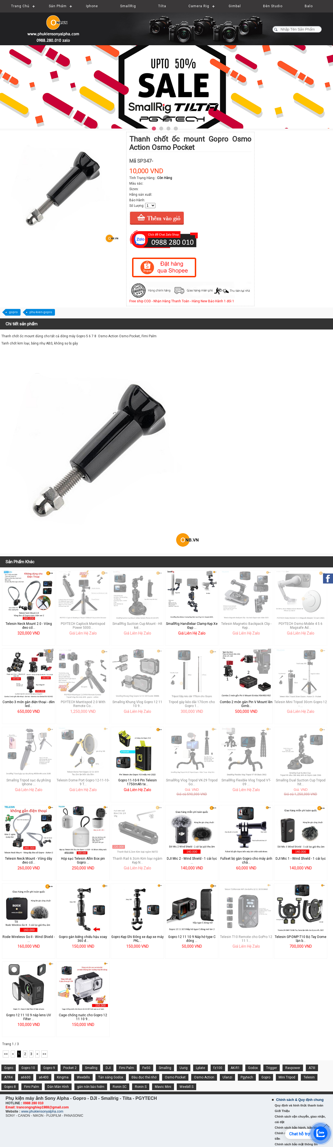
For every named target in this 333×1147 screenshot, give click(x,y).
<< (6, 1054)
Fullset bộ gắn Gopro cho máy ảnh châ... (246, 860)
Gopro (8, 1068)
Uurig (184, 1068)
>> (44, 1054)
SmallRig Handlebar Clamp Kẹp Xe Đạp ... (192, 626)
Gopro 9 (49, 1068)
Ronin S (141, 1087)
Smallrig (91, 1068)
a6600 (26, 1077)
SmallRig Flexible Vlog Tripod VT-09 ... (246, 782)
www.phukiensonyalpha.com (42, 1111)
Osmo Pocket (175, 1077)
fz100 (217, 1068)
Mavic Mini (163, 1087)
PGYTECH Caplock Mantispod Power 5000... (83, 626)
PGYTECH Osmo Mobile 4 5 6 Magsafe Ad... (300, 626)
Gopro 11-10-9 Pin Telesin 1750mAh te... (137, 782)
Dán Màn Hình (58, 1087)
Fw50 (146, 1068)
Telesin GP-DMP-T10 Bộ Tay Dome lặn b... (300, 939)
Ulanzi (227, 1077)
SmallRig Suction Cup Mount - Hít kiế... (137, 626)
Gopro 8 (10, 1087)
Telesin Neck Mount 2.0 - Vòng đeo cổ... (29, 626)
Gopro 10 (28, 1068)
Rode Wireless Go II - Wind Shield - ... (28, 939)
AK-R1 (235, 1068)
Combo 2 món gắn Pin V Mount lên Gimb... (246, 704)
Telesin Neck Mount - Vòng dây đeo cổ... (28, 860)
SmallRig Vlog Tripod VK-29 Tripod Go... (192, 782)
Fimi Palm (126, 1068)
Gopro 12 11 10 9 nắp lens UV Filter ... (28, 1017)
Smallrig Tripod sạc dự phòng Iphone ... (28, 782)
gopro (13, 312)
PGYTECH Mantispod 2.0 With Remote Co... (83, 704)
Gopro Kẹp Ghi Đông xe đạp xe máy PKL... (137, 939)
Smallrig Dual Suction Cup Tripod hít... (301, 782)
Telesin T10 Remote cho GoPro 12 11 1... (246, 939)
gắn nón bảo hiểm (90, 1087)
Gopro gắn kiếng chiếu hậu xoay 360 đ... (83, 939)
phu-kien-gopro (40, 312)
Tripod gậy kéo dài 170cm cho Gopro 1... (192, 704)
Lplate (200, 1068)
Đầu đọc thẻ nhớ (144, 1077)
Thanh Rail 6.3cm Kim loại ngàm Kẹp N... (137, 860)
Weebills (83, 1077)
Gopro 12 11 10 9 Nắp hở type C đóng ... (192, 939)
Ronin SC (120, 1087)
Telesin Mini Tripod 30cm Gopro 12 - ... (300, 704)
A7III (312, 1068)
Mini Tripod (287, 1077)
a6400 (44, 1077)
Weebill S (186, 1087)
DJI (108, 1068)
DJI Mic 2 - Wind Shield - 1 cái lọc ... (192, 860)
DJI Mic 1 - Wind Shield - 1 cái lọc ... (301, 860)
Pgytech (247, 1077)
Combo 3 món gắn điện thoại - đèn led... (28, 704)
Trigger (271, 1068)
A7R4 (8, 1077)
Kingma (63, 1077)
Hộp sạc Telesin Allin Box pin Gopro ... (83, 860)
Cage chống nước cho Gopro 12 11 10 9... (83, 1017)
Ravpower (292, 1068)
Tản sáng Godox (110, 1077)
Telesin (309, 1077)
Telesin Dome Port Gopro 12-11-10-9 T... (83, 782)
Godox (253, 1068)
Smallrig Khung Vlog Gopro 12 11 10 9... (137, 704)
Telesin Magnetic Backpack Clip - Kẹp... (246, 626)
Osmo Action (204, 1077)
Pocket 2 (70, 1068)
